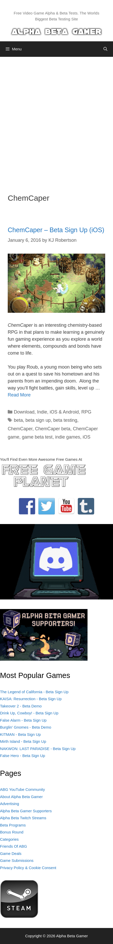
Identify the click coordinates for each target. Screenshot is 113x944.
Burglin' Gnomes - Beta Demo (25, 727)
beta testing (65, 420)
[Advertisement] (56, 121)
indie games (67, 437)
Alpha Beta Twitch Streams (23, 818)
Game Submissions (16, 860)
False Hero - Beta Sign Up (22, 755)
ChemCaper (20, 428)
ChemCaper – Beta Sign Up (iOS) (56, 229)
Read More (19, 394)
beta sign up (38, 420)
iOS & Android (64, 412)
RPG (86, 412)
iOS (86, 437)
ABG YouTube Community (22, 789)
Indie (42, 412)
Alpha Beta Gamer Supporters (26, 811)
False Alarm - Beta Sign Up (23, 720)
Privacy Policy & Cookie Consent (28, 867)
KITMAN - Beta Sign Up (20, 734)
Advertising (9, 803)
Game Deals (10, 853)
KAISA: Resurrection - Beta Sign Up (31, 699)
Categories (9, 839)
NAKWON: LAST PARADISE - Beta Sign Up (38, 748)
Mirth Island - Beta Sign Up (23, 741)
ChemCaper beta (52, 428)
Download (24, 412)
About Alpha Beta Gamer (21, 796)
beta (18, 420)
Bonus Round (11, 832)
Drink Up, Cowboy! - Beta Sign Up (29, 713)
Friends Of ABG (13, 846)
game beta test (37, 437)
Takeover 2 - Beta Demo (21, 706)
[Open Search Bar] (105, 49)
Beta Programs (13, 825)
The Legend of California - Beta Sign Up (34, 692)
